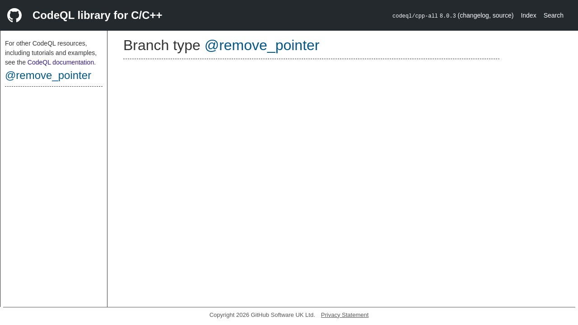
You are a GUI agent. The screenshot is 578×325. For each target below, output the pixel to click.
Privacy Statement (345, 314)
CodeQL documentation (61, 62)
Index (528, 15)
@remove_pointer (48, 75)
